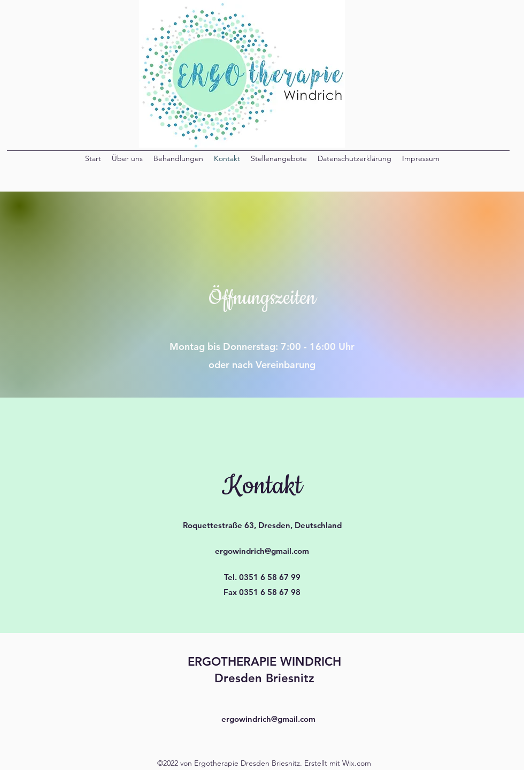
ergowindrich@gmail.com (262, 551)
